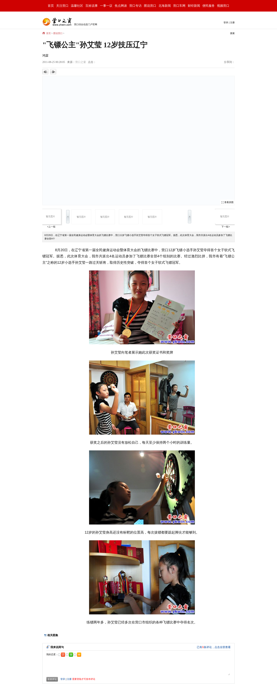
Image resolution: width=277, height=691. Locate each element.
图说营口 (58, 33)
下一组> (225, 226)
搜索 (232, 33)
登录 (226, 22)
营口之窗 (80, 62)
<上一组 (51, 226)
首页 (51, 5)
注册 (232, 22)
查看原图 (229, 202)
